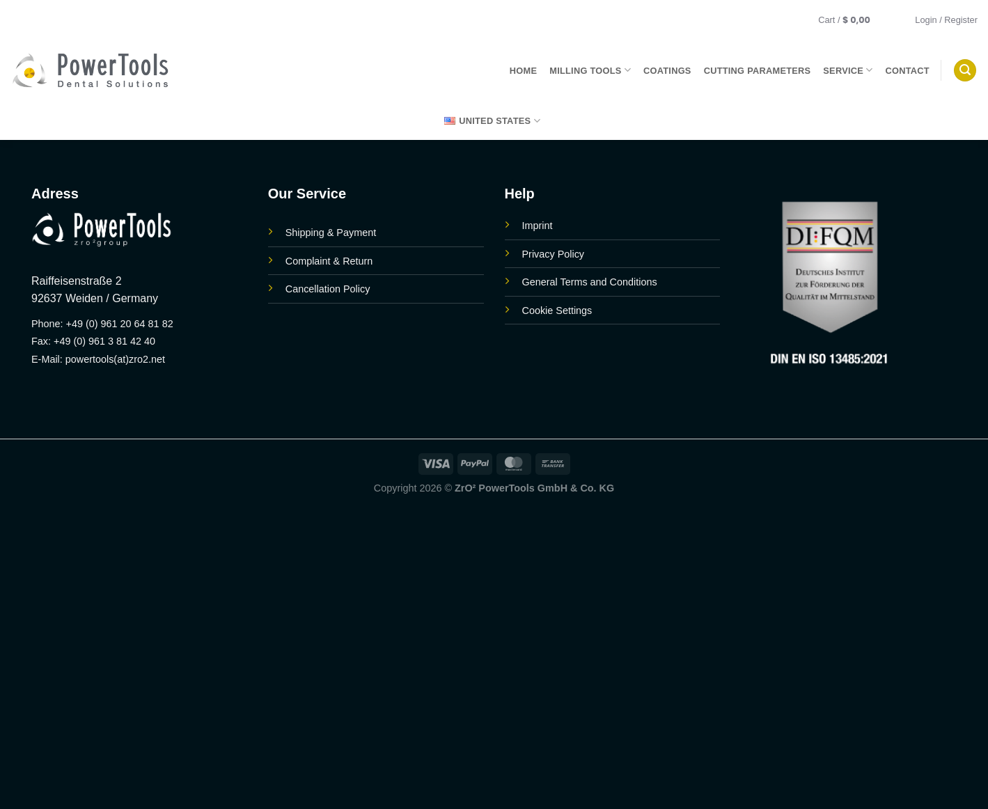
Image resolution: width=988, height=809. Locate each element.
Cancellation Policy (327, 288)
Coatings (667, 70)
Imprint (537, 225)
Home (523, 70)
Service (847, 70)
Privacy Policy (553, 254)
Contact (908, 70)
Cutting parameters (757, 70)
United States (492, 120)
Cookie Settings (557, 310)
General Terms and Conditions (589, 282)
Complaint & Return (329, 261)
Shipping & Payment (330, 232)
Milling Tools (590, 70)
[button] (853, 20)
